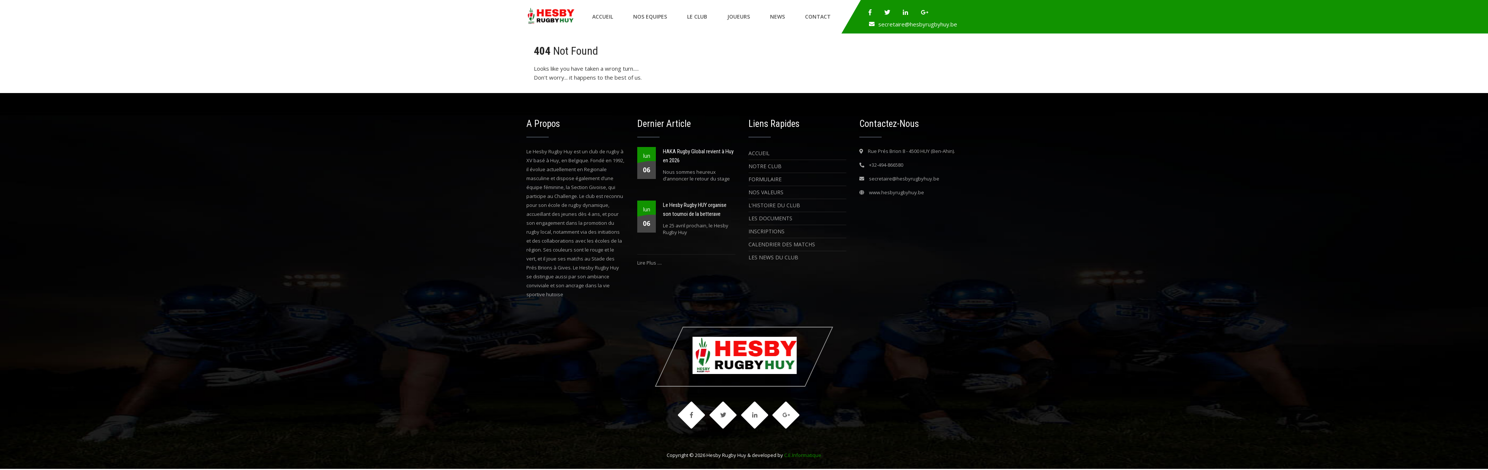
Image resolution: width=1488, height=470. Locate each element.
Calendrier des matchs (781, 244)
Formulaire (765, 179)
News (777, 16)
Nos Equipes (650, 16)
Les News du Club (773, 257)
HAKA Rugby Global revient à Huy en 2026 (698, 156)
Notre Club (765, 166)
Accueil (602, 16)
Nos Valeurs (765, 192)
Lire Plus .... (649, 262)
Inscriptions (766, 231)
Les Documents (770, 218)
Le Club (697, 16)
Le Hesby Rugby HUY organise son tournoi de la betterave (695, 209)
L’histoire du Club (774, 205)
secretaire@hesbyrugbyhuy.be (917, 24)
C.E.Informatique (802, 456)
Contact (818, 16)
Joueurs (738, 16)
